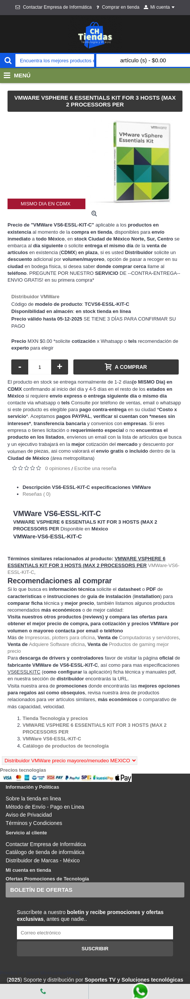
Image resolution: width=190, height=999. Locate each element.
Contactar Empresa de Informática (46, 844)
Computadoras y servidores (149, 637)
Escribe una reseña (95, 468)
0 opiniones (57, 468)
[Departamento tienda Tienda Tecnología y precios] (55, 718)
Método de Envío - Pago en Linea (45, 807)
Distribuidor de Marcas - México (43, 860)
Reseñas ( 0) (36, 494)
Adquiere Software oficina (57, 644)
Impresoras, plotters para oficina (60, 637)
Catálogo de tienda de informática (45, 852)
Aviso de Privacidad (29, 815)
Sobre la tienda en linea (33, 799)
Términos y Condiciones (34, 823)
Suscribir (95, 948)
